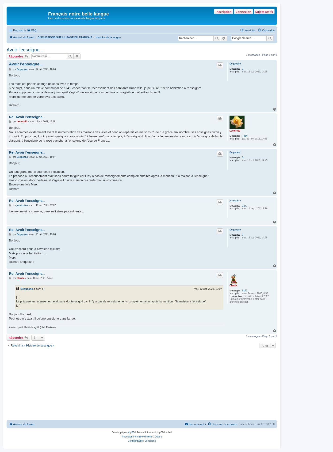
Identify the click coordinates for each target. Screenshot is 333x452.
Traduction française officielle (137, 436)
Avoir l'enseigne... (25, 49)
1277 (244, 205)
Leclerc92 (235, 130)
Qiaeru (158, 436)
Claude (233, 285)
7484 (244, 136)
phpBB (130, 432)
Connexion (243, 12)
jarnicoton (235, 200)
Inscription (223, 12)
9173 (244, 290)
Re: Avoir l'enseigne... (27, 117)
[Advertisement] (142, 385)
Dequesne (235, 63)
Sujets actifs (264, 12)
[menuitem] (31, 30)
